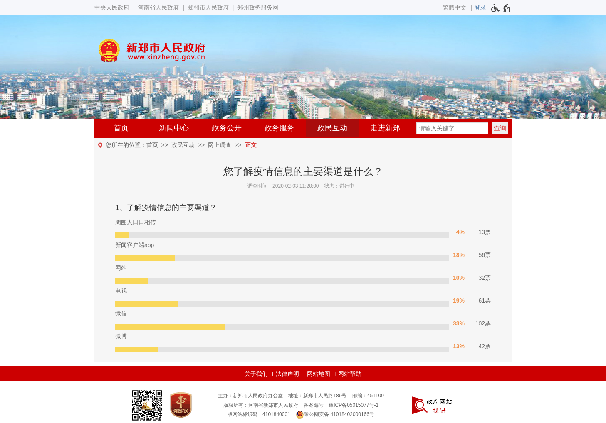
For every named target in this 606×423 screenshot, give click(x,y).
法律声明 (287, 373)
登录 (480, 7)
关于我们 (256, 373)
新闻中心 (174, 128)
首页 (121, 128)
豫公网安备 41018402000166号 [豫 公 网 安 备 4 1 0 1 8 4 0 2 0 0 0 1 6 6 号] (335, 415)
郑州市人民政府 (208, 7)
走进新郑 (385, 128)
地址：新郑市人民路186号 (317, 396)
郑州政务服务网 (257, 7)
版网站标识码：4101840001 (259, 414)
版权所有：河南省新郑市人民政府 (260, 405)
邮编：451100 (368, 396)
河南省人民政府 (158, 7)
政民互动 (332, 128)
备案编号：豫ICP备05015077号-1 (341, 405)
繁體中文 (454, 7)
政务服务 (279, 128)
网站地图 (318, 373)
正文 (251, 145)
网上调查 (219, 145)
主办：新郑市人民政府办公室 (250, 396)
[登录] (480, 7)
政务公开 (227, 128)
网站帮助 (349, 373)
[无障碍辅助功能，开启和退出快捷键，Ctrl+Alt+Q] (501, 8)
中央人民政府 (111, 7)
